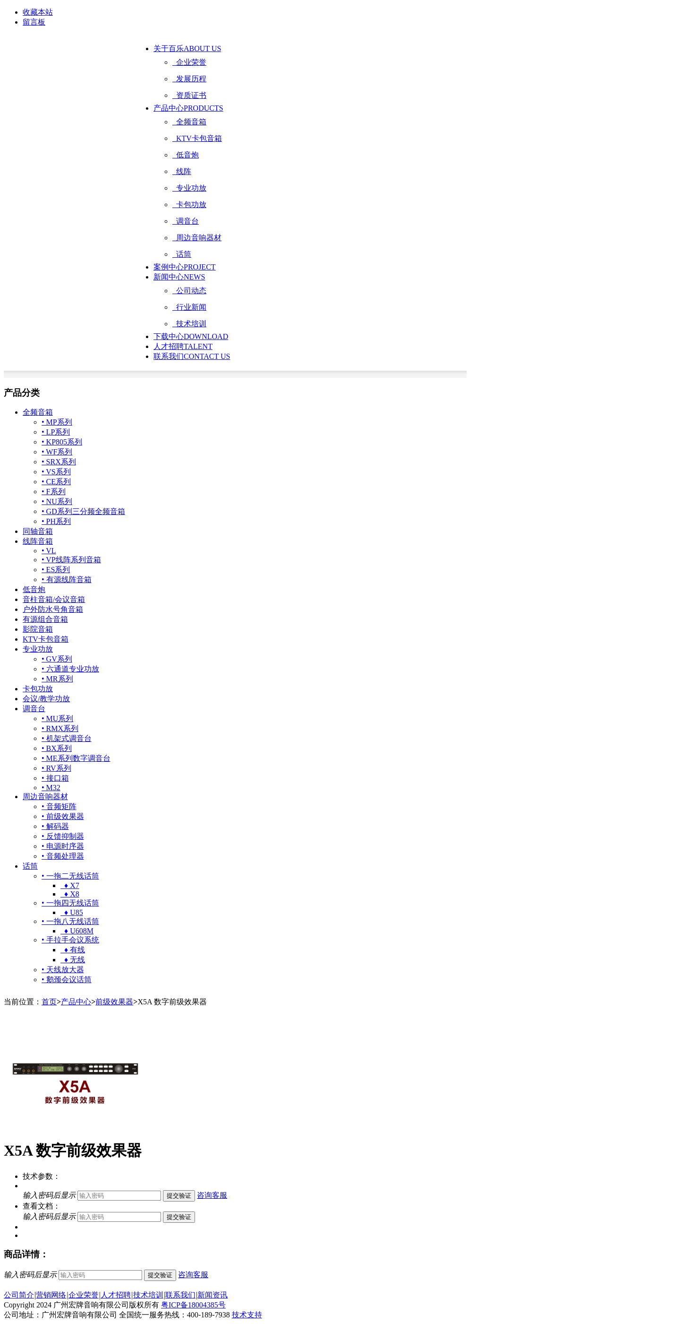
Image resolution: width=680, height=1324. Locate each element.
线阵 (181, 171)
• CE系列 (56, 482)
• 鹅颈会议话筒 (67, 980)
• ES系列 (56, 570)
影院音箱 (38, 629)
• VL (49, 551)
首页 (49, 1002)
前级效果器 (114, 1002)
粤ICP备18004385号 (193, 1305)
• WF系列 (57, 452)
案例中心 (184, 267)
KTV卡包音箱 (197, 138)
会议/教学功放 (46, 699)
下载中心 (190, 336)
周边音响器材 (196, 238)
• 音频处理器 (63, 856)
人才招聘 (182, 346)
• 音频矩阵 (59, 806)
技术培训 (189, 324)
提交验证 (179, 1195)
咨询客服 (212, 1195)
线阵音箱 (38, 541)
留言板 (34, 22)
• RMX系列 (60, 728)
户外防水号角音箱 (53, 609)
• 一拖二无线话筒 (70, 876)
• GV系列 (57, 659)
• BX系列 (57, 748)
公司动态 (189, 291)
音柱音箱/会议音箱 (54, 599)
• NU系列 (57, 501)
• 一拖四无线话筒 (70, 903)
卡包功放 (189, 204)
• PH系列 (56, 521)
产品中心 (188, 108)
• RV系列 (56, 768)
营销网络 (51, 1295)
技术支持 (247, 1315)
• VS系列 (56, 472)
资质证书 (189, 95)
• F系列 (54, 492)
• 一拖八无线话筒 (70, 921)
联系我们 (191, 356)
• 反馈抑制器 (63, 836)
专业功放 (189, 188)
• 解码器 (55, 826)
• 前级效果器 (63, 816)
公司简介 (19, 1295)
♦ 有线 (72, 950)
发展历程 (189, 79)
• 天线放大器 (63, 970)
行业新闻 (189, 307)
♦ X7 (69, 885)
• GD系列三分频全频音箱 (83, 511)
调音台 (185, 221)
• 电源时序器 (63, 846)
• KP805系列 (62, 442)
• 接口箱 (55, 778)
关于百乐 (187, 48)
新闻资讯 (212, 1295)
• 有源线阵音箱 (67, 579)
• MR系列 (57, 679)
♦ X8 (69, 894)
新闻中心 (179, 277)
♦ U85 (71, 912)
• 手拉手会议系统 (70, 940)
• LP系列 (56, 432)
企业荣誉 (189, 62)
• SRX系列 (59, 462)
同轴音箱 (38, 531)
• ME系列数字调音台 (76, 758)
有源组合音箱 (45, 619)
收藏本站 (38, 12)
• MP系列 (57, 422)
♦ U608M (77, 931)
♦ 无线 (72, 960)
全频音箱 (189, 122)
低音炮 (185, 155)
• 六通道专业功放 (70, 669)
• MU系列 (57, 718)
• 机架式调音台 (67, 738)
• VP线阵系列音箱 (71, 560)
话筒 (181, 254)
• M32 (51, 788)
